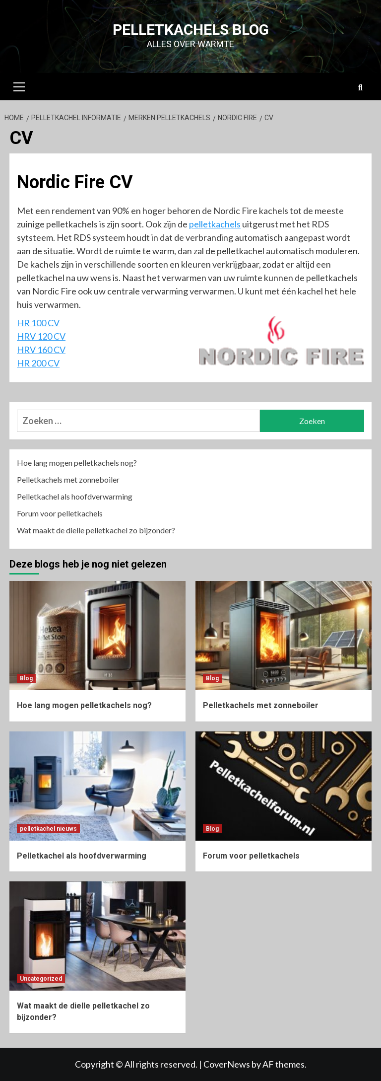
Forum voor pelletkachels (60, 513)
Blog (26, 678)
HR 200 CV (38, 363)
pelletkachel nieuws (48, 828)
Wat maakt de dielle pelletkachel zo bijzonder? (96, 530)
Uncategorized (41, 978)
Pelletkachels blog (191, 29)
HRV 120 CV (41, 336)
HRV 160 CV (41, 349)
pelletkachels (215, 223)
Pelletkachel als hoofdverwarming (74, 496)
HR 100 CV (38, 322)
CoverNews (226, 1064)
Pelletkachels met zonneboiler (68, 479)
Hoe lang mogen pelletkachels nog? (77, 462)
